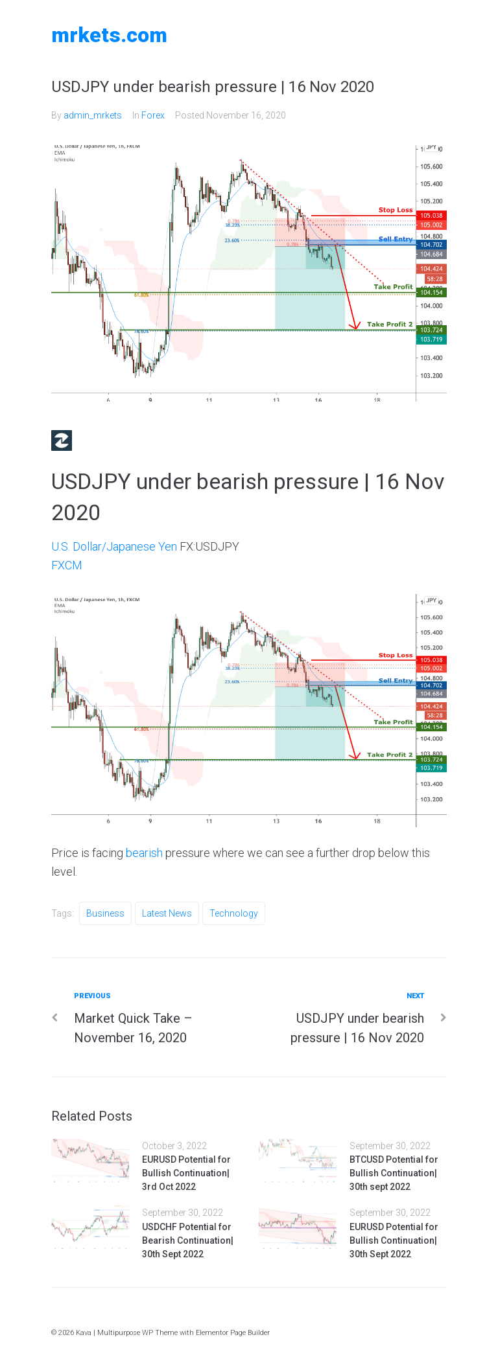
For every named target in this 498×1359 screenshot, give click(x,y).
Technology (233, 913)
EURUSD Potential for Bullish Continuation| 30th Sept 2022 (394, 1240)
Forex (153, 115)
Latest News (167, 913)
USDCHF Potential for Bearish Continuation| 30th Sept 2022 (187, 1240)
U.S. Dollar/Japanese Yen (114, 546)
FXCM (66, 565)
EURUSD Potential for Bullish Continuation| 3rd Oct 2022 (186, 1173)
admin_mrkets (93, 115)
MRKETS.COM (109, 35)
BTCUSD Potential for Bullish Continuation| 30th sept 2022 (394, 1173)
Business (105, 913)
